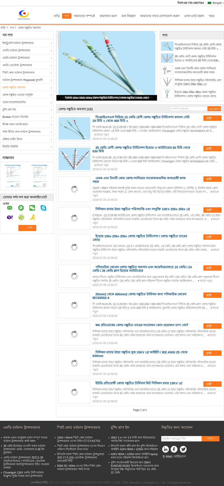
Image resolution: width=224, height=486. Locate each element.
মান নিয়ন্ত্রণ (129, 16)
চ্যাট (212, 118)
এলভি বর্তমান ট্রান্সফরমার (16, 50)
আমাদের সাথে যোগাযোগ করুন (160, 16)
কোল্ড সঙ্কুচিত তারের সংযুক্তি (17, 94)
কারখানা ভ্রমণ (108, 16)
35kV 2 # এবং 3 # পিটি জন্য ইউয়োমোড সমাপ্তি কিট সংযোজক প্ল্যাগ (133, 439)
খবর (211, 16)
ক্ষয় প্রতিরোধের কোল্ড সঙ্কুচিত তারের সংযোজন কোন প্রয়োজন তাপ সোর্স (141, 325)
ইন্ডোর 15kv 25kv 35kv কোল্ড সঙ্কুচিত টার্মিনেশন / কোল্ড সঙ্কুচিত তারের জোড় (107, 97)
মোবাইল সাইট (170, 462)
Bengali (218, 2)
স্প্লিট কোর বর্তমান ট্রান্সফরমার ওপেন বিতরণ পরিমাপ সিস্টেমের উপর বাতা (81, 447)
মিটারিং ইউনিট (10, 146)
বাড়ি (57, 16)
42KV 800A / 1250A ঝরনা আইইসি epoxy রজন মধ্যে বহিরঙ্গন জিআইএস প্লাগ (134, 456)
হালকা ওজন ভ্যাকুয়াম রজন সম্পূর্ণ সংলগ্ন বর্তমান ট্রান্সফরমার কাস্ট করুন (25, 439)
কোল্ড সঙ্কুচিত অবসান (13, 87)
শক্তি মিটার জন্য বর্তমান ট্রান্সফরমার (21, 131)
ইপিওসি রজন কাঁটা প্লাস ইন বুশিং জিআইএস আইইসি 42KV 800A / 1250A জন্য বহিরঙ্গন (134, 447)
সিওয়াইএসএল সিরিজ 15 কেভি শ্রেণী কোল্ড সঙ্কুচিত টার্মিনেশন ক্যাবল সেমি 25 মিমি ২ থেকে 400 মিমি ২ (198, 47)
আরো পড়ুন (102, 134)
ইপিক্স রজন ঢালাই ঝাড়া (15, 124)
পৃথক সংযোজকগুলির (14, 102)
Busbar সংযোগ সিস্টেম (15, 117)
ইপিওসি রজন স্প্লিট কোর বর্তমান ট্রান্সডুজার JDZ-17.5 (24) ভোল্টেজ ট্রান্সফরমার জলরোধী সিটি (80, 457)
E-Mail (167, 456)
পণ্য (66, 16)
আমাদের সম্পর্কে (84, 16)
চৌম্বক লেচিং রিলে (12, 139)
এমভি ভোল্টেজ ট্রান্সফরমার (17, 65)
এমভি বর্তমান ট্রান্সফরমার (16, 57)
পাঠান (210, 438)
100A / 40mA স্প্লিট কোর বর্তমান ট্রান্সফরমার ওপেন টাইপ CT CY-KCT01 (78, 439)
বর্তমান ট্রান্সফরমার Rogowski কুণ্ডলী (22, 80)
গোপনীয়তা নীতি (39, 482)
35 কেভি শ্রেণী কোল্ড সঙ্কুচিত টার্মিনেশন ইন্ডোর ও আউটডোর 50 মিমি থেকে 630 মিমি (196, 59)
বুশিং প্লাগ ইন (9, 109)
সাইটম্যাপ (180, 456)
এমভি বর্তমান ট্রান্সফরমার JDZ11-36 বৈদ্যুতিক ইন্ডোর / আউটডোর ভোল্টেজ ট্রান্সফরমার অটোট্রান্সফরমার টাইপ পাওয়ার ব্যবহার (26, 462)
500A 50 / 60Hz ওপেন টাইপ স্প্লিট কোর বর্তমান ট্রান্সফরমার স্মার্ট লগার (79, 467)
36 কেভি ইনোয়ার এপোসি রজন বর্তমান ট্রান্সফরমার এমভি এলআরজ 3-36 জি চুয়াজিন (24, 449)
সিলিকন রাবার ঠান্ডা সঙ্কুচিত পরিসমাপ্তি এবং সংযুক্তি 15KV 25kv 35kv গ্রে (198, 82)
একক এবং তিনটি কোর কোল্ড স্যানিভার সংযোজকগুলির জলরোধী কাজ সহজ (195, 70)
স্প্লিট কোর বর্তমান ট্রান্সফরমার (18, 72)
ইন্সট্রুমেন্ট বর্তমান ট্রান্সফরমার (18, 43)
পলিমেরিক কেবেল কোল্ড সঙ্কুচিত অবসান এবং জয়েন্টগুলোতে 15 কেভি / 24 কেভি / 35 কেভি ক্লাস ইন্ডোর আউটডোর (142, 268)
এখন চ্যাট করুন (194, 15)
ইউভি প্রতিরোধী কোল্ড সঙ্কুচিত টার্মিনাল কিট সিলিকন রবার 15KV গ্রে (138, 383)
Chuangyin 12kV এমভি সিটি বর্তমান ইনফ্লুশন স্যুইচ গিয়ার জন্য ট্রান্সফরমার (23, 474)
